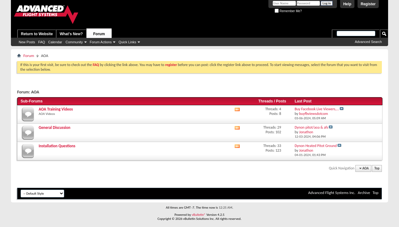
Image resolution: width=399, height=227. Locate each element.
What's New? (71, 34)
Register (368, 4)
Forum (99, 34)
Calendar (55, 42)
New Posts (27, 42)
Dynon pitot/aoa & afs (311, 127)
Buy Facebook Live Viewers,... (317, 109)
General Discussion (54, 127)
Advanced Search (368, 42)
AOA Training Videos (56, 109)
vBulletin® (199, 215)
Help (347, 4)
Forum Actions (101, 42)
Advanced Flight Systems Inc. (331, 192)
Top (376, 168)
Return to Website (37, 34)
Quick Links (127, 42)
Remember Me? (288, 11)
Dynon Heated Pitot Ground (316, 146)
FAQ (41, 42)
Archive (364, 192)
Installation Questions (57, 146)
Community (74, 42)
